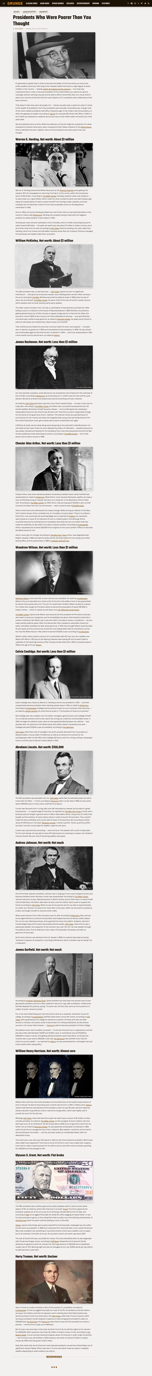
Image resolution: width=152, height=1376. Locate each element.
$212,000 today (78, 506)
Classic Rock (31, 3)
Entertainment (83, 3)
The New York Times (58, 535)
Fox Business (84, 632)
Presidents (43, 12)
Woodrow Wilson (22, 598)
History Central (31, 711)
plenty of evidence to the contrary (57, 89)
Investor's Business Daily (36, 1001)
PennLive (54, 801)
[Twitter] (138, 3)
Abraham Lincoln (48, 823)
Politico (72, 516)
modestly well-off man (60, 541)
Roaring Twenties (67, 190)
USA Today (55, 228)
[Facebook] (128, 3)
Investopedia (83, 525)
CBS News (55, 1241)
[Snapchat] (145, 3)
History (16, 12)
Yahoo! (52, 114)
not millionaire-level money (68, 610)
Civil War (35, 297)
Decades (70, 3)
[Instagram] (135, 3)
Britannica (37, 215)
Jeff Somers (19, 29)
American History (29, 12)
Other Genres (58, 3)
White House (86, 127)
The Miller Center (49, 196)
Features (106, 3)
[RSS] (148, 3)
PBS (27, 1215)
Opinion (95, 3)
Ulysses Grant (21, 1220)
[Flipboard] (142, 3)
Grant (65, 1209)
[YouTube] (132, 3)
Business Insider (63, 319)
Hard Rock (44, 3)
